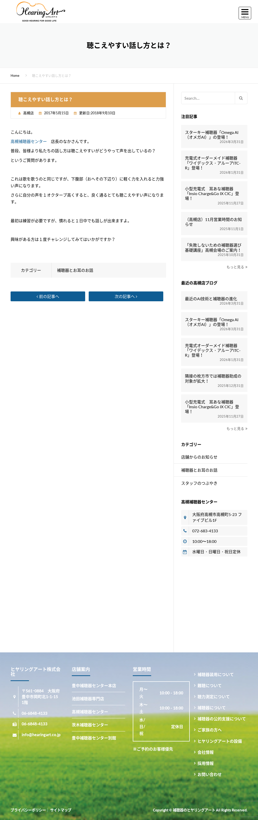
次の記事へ (126, 296)
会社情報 (206, 752)
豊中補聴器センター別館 (94, 737)
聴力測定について (214, 696)
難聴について (210, 685)
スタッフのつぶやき (199, 483)
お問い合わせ (210, 774)
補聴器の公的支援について (222, 718)
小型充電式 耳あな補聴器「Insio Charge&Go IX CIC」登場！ (212, 193)
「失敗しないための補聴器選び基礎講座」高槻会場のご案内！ (213, 247)
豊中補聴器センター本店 (94, 685)
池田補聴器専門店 (88, 698)
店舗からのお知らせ (199, 457)
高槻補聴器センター (29, 141)
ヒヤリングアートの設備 (220, 741)
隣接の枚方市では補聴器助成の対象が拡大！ (213, 378)
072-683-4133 (205, 530)
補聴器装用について (216, 674)
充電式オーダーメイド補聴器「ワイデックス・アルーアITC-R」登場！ (213, 163)
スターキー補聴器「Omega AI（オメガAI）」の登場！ (211, 134)
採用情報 (206, 763)
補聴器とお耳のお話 (75, 270)
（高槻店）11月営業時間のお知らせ (213, 222)
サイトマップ (60, 810)
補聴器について (212, 707)
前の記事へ (48, 296)
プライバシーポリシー (28, 810)
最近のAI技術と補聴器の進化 (211, 298)
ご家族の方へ (210, 729)
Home (15, 75)
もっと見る (235, 267)
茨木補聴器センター (90, 724)
